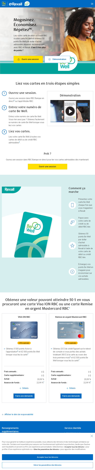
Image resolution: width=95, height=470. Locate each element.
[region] (47, 451)
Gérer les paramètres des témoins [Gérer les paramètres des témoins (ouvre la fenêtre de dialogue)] (47, 465)
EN (92, 4)
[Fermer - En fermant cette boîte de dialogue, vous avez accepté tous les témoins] (92, 436)
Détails (25, 388)
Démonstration (57, 59)
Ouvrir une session (28, 59)
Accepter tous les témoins (47, 457)
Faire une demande (24, 396)
